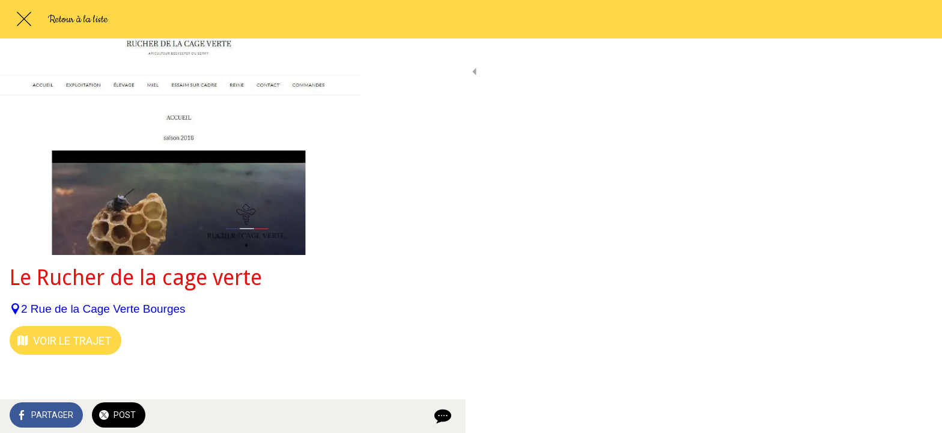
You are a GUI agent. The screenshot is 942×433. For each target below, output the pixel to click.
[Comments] (336, 416)
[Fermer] (24, 19)
